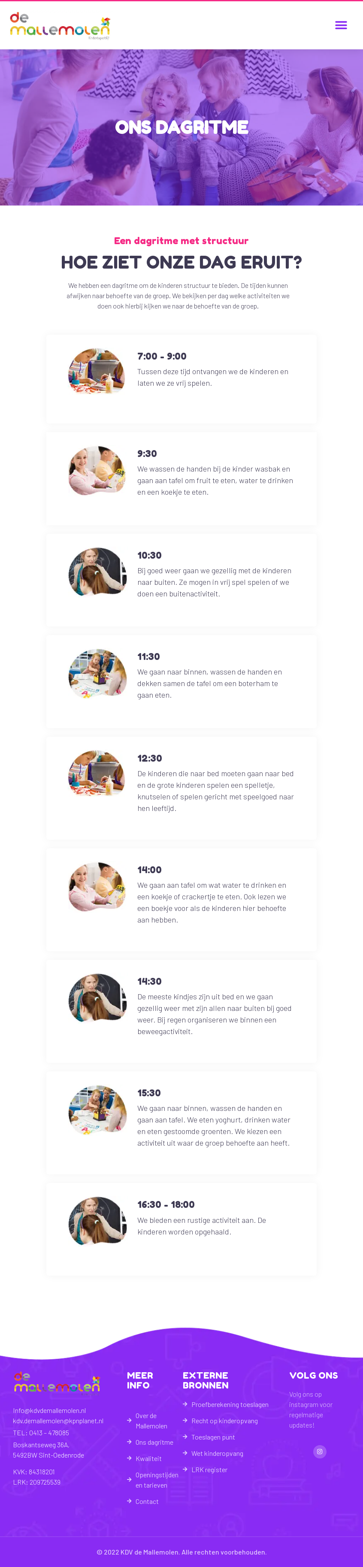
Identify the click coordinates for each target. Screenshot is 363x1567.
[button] (341, 25)
